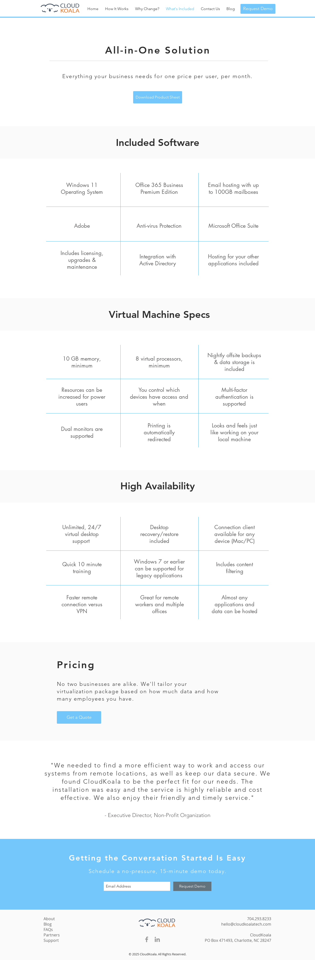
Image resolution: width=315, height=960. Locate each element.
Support (51, 940)
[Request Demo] (257, 9)
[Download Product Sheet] (157, 97)
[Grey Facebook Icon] (146, 939)
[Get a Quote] (79, 717)
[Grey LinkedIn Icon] (157, 939)
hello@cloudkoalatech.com (246, 924)
